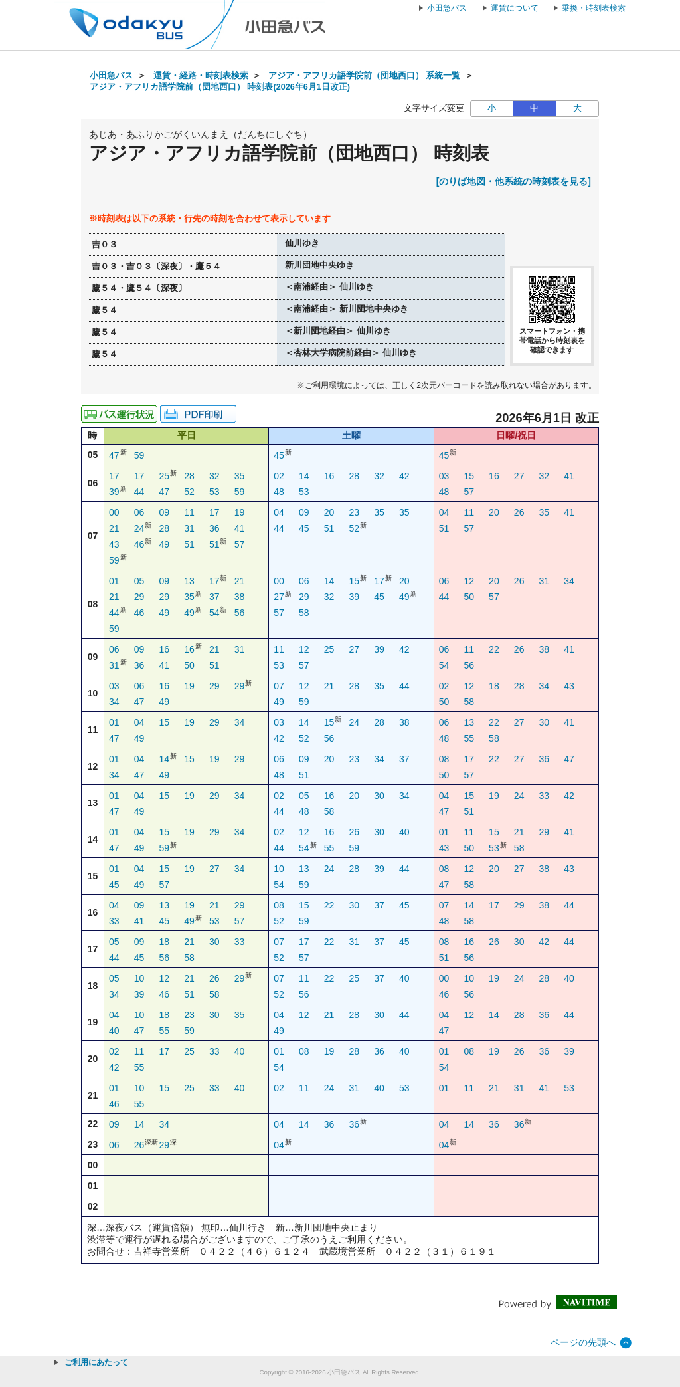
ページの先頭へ (583, 1342)
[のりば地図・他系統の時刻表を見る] (513, 181)
